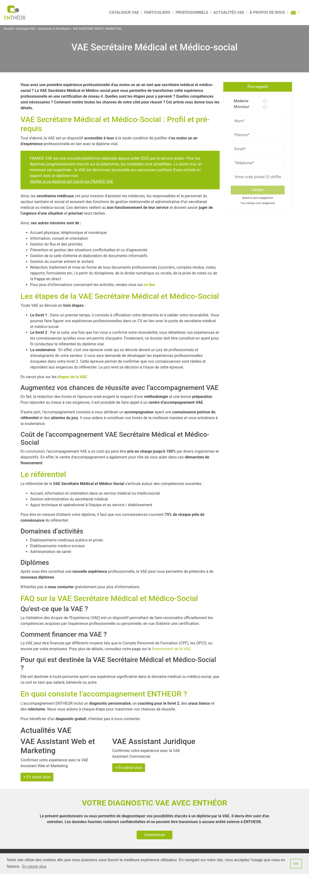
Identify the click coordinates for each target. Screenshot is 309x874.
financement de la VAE (171, 649)
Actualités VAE (228, 12)
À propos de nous (267, 12)
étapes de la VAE (72, 377)
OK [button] (296, 864)
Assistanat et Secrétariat (54, 28)
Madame (240, 101)
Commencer (154, 835)
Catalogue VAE (124, 12)
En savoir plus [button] (34, 866)
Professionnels (192, 12)
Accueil (8, 28)
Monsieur (240, 106)
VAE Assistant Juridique (153, 741)
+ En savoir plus (36, 777)
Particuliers (157, 12)
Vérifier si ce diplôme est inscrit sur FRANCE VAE (71, 181)
